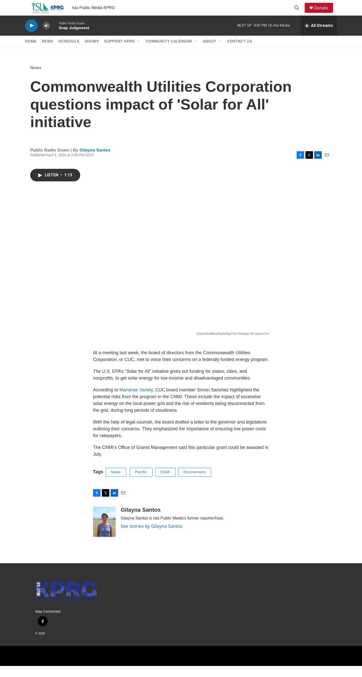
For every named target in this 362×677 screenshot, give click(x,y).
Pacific (141, 483)
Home (31, 52)
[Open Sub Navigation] (139, 52)
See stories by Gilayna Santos (152, 537)
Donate (324, 13)
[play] (31, 36)
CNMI (165, 483)
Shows (91, 52)
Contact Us (239, 52)
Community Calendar (169, 52)
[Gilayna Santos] (104, 532)
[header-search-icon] (299, 13)
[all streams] (319, 36)
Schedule (68, 52)
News (47, 52)
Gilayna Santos (95, 161)
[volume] (46, 36)
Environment (194, 483)
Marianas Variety (136, 400)
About (209, 52)
